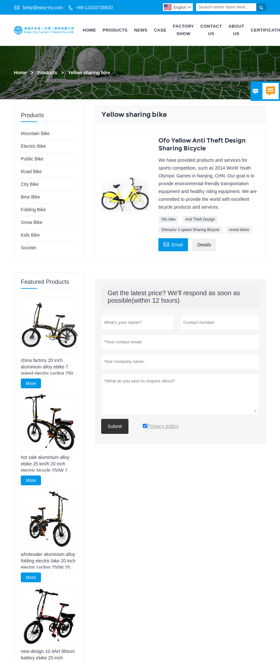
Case (160, 30)
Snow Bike (31, 222)
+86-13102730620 (94, 7)
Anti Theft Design (200, 219)
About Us (236, 30)
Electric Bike (33, 146)
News (140, 30)
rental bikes (239, 230)
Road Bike (31, 171)
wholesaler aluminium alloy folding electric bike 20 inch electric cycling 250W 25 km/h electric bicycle (48, 561)
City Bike (30, 184)
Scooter (28, 247)
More (31, 383)
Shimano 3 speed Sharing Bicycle (190, 230)
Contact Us (211, 30)
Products (115, 30)
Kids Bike (30, 235)
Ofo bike (168, 219)
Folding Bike (33, 209)
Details (204, 244)
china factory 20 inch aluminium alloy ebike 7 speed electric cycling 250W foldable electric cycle (49, 367)
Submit (115, 426)
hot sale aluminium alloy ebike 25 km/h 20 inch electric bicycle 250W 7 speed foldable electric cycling (45, 464)
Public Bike (32, 158)
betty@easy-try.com (43, 7)
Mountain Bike (35, 133)
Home (89, 30)
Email (173, 244)
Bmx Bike (30, 197)
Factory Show (183, 30)
